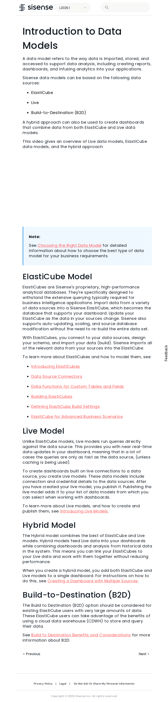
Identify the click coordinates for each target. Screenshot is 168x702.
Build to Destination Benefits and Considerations (81, 635)
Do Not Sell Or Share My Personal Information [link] (104, 683)
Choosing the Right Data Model (70, 245)
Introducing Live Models (84, 511)
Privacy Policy (43, 683)
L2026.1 (65, 8)
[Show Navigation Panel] (158, 7)
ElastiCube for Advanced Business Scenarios (77, 416)
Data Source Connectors (56, 376)
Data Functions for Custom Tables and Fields (77, 386)
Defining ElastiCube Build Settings (65, 406)
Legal (62, 683)
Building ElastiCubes (51, 396)
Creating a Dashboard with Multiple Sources (92, 581)
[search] (128, 7)
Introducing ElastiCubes (55, 366)
